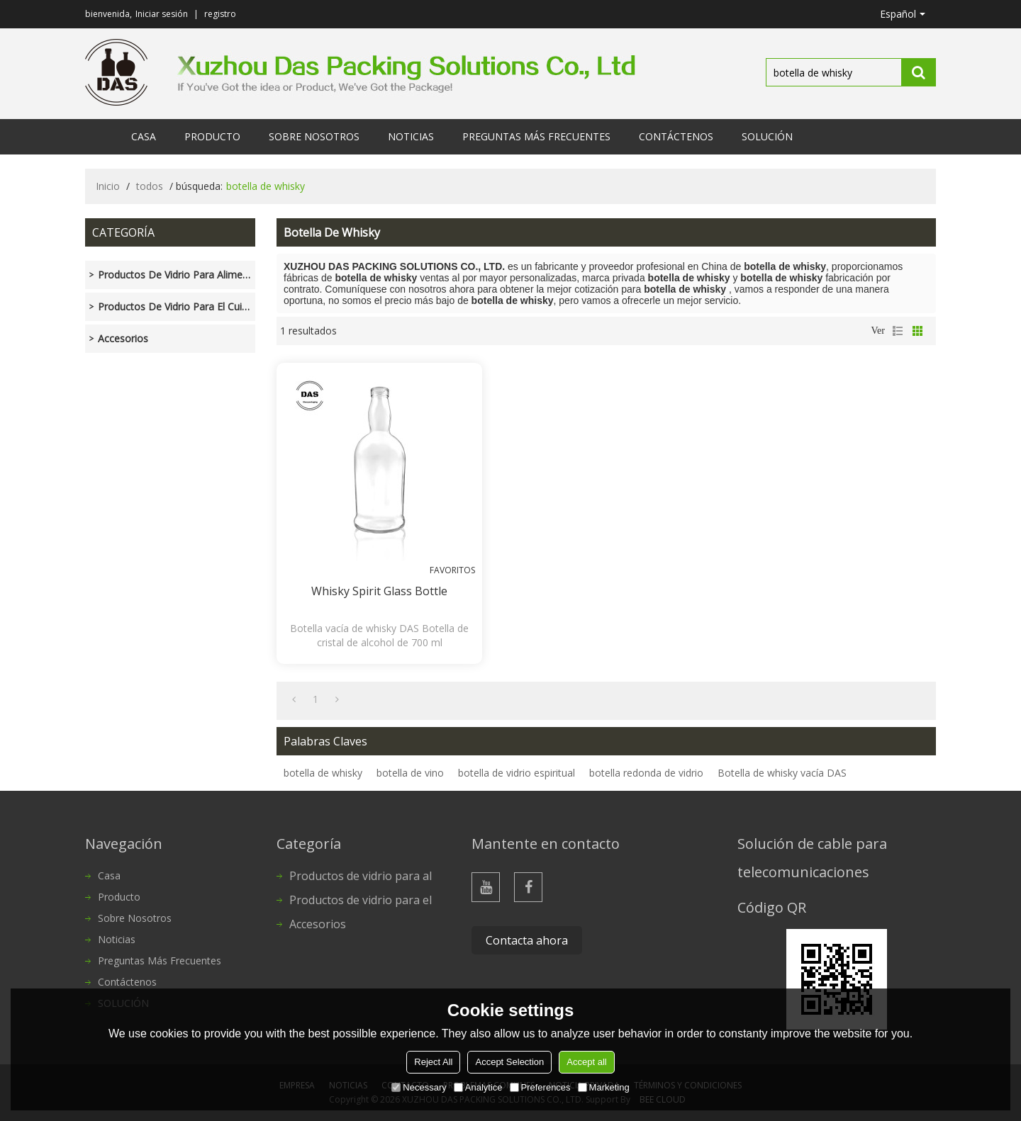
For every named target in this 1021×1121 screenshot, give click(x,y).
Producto (212, 136)
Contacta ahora (527, 940)
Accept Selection (509, 1062)
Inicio (108, 186)
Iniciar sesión (161, 14)
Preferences (540, 1087)
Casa (143, 136)
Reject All (433, 1062)
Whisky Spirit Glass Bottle (379, 591)
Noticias (411, 136)
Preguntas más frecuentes (536, 136)
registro (220, 14)
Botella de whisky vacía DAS (782, 772)
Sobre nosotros (314, 136)
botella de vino (410, 772)
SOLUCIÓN (767, 136)
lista (898, 331)
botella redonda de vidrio (646, 772)
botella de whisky (323, 772)
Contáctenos (676, 136)
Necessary (418, 1087)
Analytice (478, 1087)
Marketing (604, 1087)
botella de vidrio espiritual (516, 772)
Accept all (586, 1062)
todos (149, 186)
